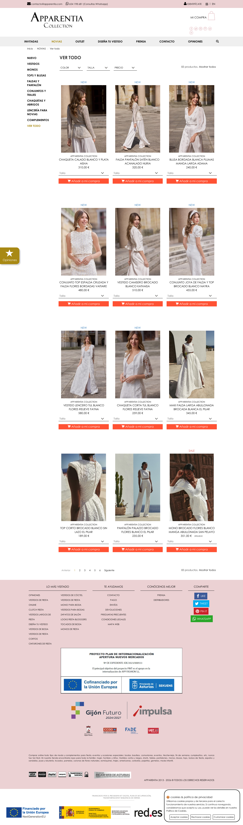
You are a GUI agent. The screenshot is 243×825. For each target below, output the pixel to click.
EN (213, 3)
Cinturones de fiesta (40, 643)
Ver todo (55, 48)
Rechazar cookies (200, 817)
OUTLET (79, 41)
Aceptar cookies (179, 817)
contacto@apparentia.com (44, 4)
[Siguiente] (109, 570)
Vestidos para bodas (72, 609)
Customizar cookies (224, 817)
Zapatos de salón (71, 614)
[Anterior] (66, 570)
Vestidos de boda (38, 629)
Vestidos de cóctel (72, 595)
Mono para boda (71, 605)
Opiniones (195, 41)
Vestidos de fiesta (70, 600)
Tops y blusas (36, 75)
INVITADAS (31, 41)
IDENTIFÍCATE (192, 4)
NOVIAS (57, 41)
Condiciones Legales (113, 619)
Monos (32, 69)
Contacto (167, 41)
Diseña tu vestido (110, 41)
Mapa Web (113, 624)
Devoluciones (113, 609)
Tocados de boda (71, 624)
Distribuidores (161, 600)
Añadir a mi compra (84, 181)
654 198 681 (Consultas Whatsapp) (87, 4)
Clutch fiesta (36, 609)
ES (207, 3)
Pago (113, 600)
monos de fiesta (70, 629)
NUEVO (31, 58)
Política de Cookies (176, 810)
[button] (203, 17)
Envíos (113, 605)
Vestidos (33, 63)
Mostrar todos (207, 66)
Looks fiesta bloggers (73, 619)
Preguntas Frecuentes (113, 614)
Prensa (141, 41)
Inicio (30, 48)
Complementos (38, 120)
